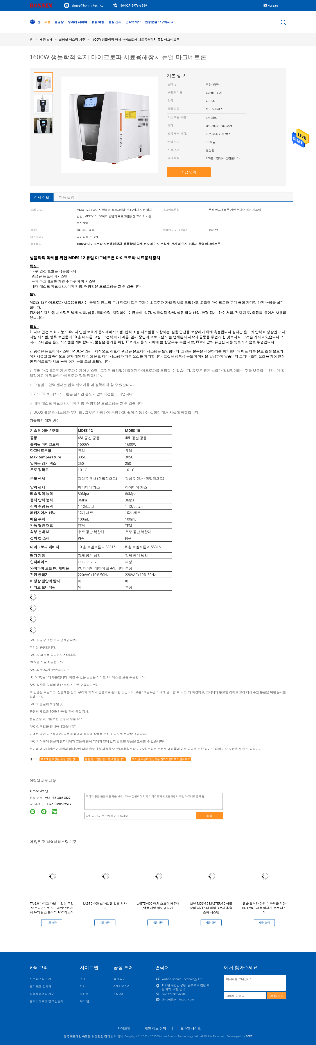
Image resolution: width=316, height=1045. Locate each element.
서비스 (84, 994)
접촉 (209, 816)
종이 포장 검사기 (40, 986)
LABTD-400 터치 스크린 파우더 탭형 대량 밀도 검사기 (158, 905)
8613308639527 (59, 804)
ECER (249, 1036)
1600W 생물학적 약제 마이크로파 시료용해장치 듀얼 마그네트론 (135, 39)
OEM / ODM (121, 986)
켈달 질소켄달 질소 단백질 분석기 (104, 759)
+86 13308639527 (58, 797)
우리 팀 (84, 1001)
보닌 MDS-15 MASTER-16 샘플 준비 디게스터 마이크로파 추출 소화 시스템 (211, 907)
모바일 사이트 (190, 1028)
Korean (273, 5)
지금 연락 (188, 172)
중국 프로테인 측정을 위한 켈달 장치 (86, 1036)
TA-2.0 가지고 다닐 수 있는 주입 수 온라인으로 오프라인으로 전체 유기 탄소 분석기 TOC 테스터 (52, 907)
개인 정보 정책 (155, 1028)
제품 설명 (66, 197)
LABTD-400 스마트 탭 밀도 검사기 (105, 905)
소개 (83, 979)
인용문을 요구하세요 (159, 22)
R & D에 (118, 994)
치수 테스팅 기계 (40, 979)
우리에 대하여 (77, 22)
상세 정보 (41, 197)
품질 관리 (114, 22)
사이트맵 (124, 1028)
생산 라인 (119, 979)
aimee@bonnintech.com (89, 5)
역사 (83, 986)
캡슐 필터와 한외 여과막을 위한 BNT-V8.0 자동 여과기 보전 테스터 (264, 907)
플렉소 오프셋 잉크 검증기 (46, 1001)
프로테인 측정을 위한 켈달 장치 (59, 759)
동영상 (59, 22)
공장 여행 (97, 22)
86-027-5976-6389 (133, 5)
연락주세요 (133, 22)
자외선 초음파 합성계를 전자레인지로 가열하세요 (161, 759)
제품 (47, 22)
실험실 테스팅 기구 (42, 994)
